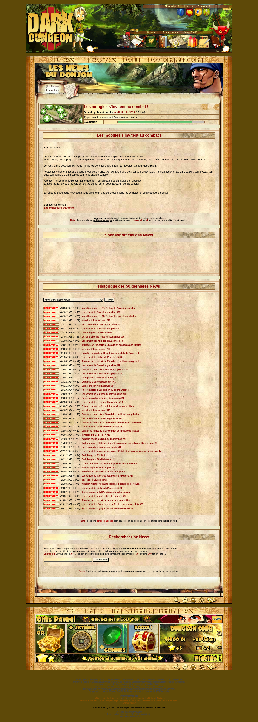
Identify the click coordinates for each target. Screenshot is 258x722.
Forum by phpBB (135, 700)
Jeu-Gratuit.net (150, 698)
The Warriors (84, 700)
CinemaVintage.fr (128, 703)
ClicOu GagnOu (172, 700)
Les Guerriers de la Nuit (102, 698)
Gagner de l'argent (106, 700)
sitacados (93, 700)
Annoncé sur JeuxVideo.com (154, 700)
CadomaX (161, 698)
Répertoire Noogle (120, 700)
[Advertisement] (129, 256)
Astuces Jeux (117, 698)
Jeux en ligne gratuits (136, 698)
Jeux (125, 698)
